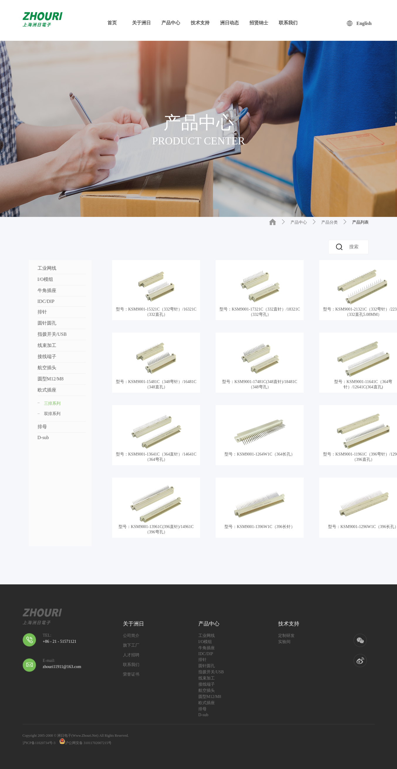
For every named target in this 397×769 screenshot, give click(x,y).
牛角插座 (47, 290)
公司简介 (131, 635)
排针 (42, 311)
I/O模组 (45, 279)
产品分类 (329, 222)
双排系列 (52, 414)
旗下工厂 (131, 645)
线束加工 (47, 345)
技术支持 (200, 22)
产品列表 (360, 222)
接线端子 (47, 356)
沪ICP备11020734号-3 (39, 743)
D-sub (43, 437)
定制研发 (286, 635)
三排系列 (49, 403)
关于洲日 (141, 22)
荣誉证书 (131, 674)
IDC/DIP (46, 301)
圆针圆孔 (47, 323)
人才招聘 (131, 655)
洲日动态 (229, 22)
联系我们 (288, 22)
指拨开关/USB (52, 334)
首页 (112, 22)
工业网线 (47, 268)
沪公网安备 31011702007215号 (85, 741)
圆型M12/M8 (51, 378)
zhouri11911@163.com (62, 667)
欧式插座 (47, 389)
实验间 (284, 642)
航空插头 (47, 367)
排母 (42, 426)
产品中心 (170, 22)
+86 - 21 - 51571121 (60, 641)
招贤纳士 (258, 22)
